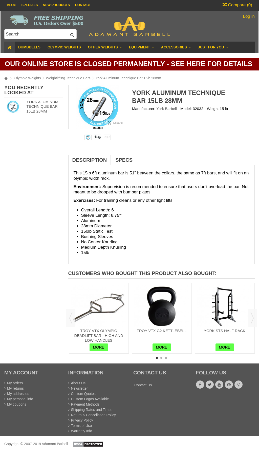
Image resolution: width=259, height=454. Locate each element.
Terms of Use (81, 426)
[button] (213, 47)
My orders (15, 383)
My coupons (16, 404)
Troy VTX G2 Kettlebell (161, 331)
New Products (56, 5)
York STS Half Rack (224, 331)
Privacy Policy (82, 420)
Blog (11, 5)
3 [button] (166, 358)
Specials (29, 5)
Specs (124, 160)
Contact (83, 5)
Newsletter (79, 388)
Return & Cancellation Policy (93, 415)
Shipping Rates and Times (91, 410)
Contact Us (143, 385)
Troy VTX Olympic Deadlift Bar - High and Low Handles (98, 335)
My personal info (20, 399)
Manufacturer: (144, 108)
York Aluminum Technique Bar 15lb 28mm (42, 107)
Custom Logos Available (90, 399)
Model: (186, 108)
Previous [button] (70, 318)
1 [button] (157, 358)
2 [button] (161, 358)
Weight (213, 108)
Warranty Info (81, 431)
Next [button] (252, 318)
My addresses (18, 394)
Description (89, 160)
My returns (15, 388)
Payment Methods (85, 404)
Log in (248, 16)
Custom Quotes (83, 394)
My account (21, 372)
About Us (78, 383)
